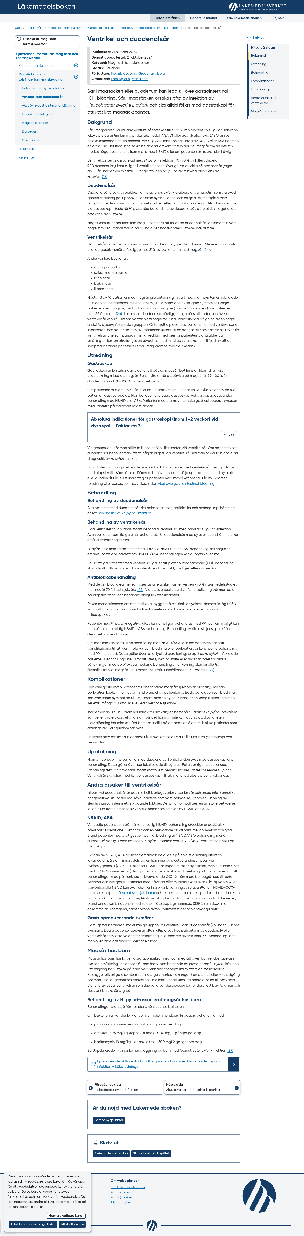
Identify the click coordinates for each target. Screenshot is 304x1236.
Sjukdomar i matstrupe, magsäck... (111, 27)
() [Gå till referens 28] (128, 871)
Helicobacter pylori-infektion (44, 88)
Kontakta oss (121, 1192)
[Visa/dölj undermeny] (75, 66)
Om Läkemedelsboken (244, 18)
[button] (228, 434)
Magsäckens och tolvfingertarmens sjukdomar (41, 77)
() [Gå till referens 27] (211, 670)
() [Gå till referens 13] (104, 177)
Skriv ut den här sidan (111, 1153)
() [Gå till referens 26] (140, 590)
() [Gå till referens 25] (159, 381)
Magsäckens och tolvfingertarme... (161, 27)
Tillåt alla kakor (72, 1224)
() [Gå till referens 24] (207, 250)
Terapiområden (167, 18)
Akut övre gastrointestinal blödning (186, 484)
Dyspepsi (29, 131)
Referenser (27, 157)
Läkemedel (27, 149)
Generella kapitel (203, 18)
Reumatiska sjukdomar (137, 893)
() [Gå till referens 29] (230, 1051)
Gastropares (31, 140)
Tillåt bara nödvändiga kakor (33, 1224)
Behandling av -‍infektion (124, 513)
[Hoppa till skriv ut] (268, 37)
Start (18, 27)
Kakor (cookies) (122, 1197)
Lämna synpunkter (109, 1120)
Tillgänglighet (121, 1202)
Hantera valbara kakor (66, 1216)
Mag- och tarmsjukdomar (67, 27)
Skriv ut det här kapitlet (151, 1153)
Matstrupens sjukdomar (37, 66)
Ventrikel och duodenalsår (42, 97)
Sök (278, 18)
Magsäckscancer (35, 123)
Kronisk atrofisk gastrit (39, 114)
